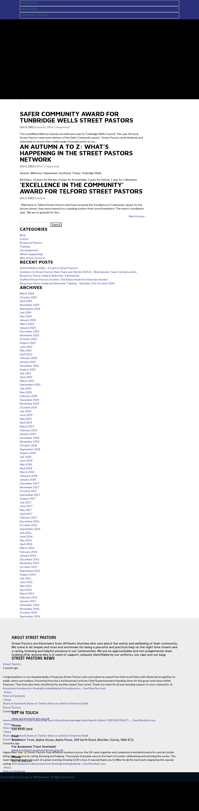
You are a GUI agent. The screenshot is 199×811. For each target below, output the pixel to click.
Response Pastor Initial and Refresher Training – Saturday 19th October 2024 (67, 283)
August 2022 (28, 342)
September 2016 (30, 529)
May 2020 (26, 392)
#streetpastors (71, 688)
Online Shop (29, 9)
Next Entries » (137, 216)
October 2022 (28, 339)
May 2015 (26, 586)
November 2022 (29, 335)
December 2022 (29, 331)
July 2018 (25, 456)
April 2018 (26, 468)
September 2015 (30, 570)
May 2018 (26, 464)
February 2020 (28, 396)
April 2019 (26, 422)
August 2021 (28, 369)
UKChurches (41, 777)
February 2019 (28, 430)
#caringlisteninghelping (47, 688)
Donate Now (29, 3)
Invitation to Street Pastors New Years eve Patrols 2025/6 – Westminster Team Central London (78, 271)
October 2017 (28, 491)
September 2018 (30, 449)
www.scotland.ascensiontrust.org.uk (37, 750)
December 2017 (29, 483)
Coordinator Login (34, 15)
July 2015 (25, 578)
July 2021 (25, 373)
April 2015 (26, 589)
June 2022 (26, 346)
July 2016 (25, 532)
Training (25, 246)
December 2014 (29, 605)
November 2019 (29, 403)
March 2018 (27, 472)
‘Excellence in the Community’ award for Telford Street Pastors (81, 188)
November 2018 (29, 441)
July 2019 (25, 411)
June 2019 (26, 415)
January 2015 (28, 601)
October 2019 (28, 407)
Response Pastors (31, 242)
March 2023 (27, 323)
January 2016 (28, 555)
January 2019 (28, 434)
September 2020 (30, 384)
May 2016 (26, 540)
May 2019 (26, 418)
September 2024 (30, 308)
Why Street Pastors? (32, 258)
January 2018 (28, 479)
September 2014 (30, 616)
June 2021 (26, 377)
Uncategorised (29, 250)
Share (7, 699)
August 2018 (28, 453)
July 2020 (25, 388)
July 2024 (25, 312)
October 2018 (28, 445)
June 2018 (26, 460)
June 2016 (26, 536)
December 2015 (29, 559)
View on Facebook (14, 695)
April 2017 (26, 513)
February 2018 (28, 475)
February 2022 (28, 358)
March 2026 (27, 293)
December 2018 (29, 437)
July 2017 (25, 502)
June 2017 (26, 506)
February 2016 (28, 551)
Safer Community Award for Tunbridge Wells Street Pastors (76, 117)
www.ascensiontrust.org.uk (31, 718)
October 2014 (28, 612)
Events (24, 239)
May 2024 (26, 316)
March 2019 (27, 426)
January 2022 (28, 361)
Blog (22, 235)
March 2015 (27, 593)
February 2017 (28, 517)
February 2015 (28, 597)
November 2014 (29, 608)
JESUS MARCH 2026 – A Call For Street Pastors (49, 268)
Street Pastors (12, 664)
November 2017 (29, 487)
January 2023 (28, 327)
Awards (41, 127)
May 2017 (26, 510)
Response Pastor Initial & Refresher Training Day (49, 275)
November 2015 (29, 563)
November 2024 (29, 304)
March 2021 (27, 380)
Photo (7, 692)
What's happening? (58, 127)
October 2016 (28, 525)
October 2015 (28, 567)
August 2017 (28, 498)
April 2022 (26, 354)
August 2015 (28, 574)
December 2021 (29, 365)
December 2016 (29, 521)
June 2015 (26, 582)
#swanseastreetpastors (17, 688)
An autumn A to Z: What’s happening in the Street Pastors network (76, 153)
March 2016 (27, 548)
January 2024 (28, 320)
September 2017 (30, 494)
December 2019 (29, 399)
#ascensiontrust (41, 763)
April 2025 (26, 301)
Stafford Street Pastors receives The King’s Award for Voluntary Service (64, 279)
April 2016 (26, 544)
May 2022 (26, 350)
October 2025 (28, 297)
